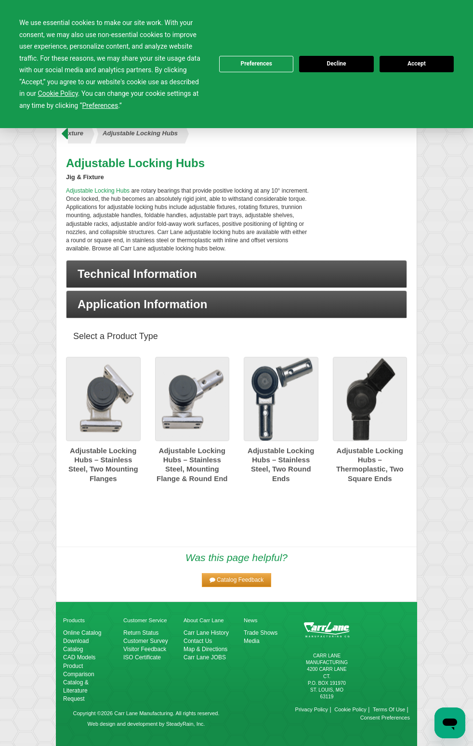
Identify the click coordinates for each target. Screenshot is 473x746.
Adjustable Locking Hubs (140, 133)
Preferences (256, 63)
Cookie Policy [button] (58, 93)
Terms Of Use (389, 709)
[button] (236, 274)
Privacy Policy (311, 709)
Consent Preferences (385, 717)
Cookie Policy (350, 709)
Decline (336, 63)
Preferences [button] (100, 105)
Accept (416, 63)
